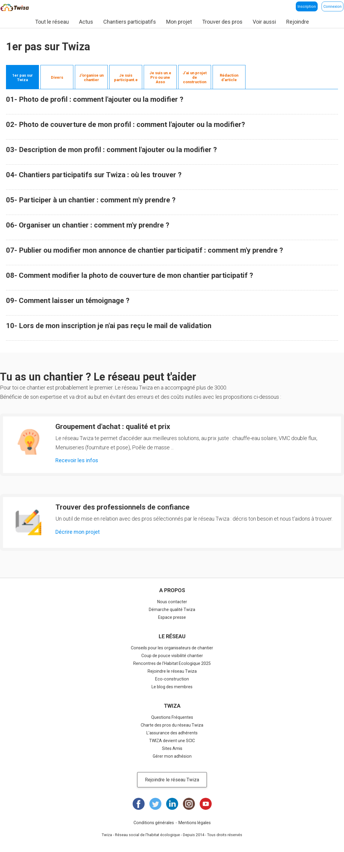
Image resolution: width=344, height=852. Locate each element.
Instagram (189, 804)
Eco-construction (172, 679)
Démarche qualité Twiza (172, 609)
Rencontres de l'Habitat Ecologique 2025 (172, 663)
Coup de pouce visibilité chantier (172, 655)
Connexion (332, 6)
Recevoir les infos (76, 460)
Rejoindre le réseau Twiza (172, 671)
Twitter (155, 804)
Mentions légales (194, 822)
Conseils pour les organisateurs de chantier (172, 647)
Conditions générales (154, 822)
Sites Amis (172, 748)
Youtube (206, 804)
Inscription (307, 6)
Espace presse (172, 617)
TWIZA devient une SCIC (172, 740)
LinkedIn (172, 804)
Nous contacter (172, 601)
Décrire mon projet (77, 532)
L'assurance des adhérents (172, 732)
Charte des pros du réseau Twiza (172, 725)
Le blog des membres (172, 686)
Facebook (139, 804)
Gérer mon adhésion (172, 756)
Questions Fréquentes (172, 717)
